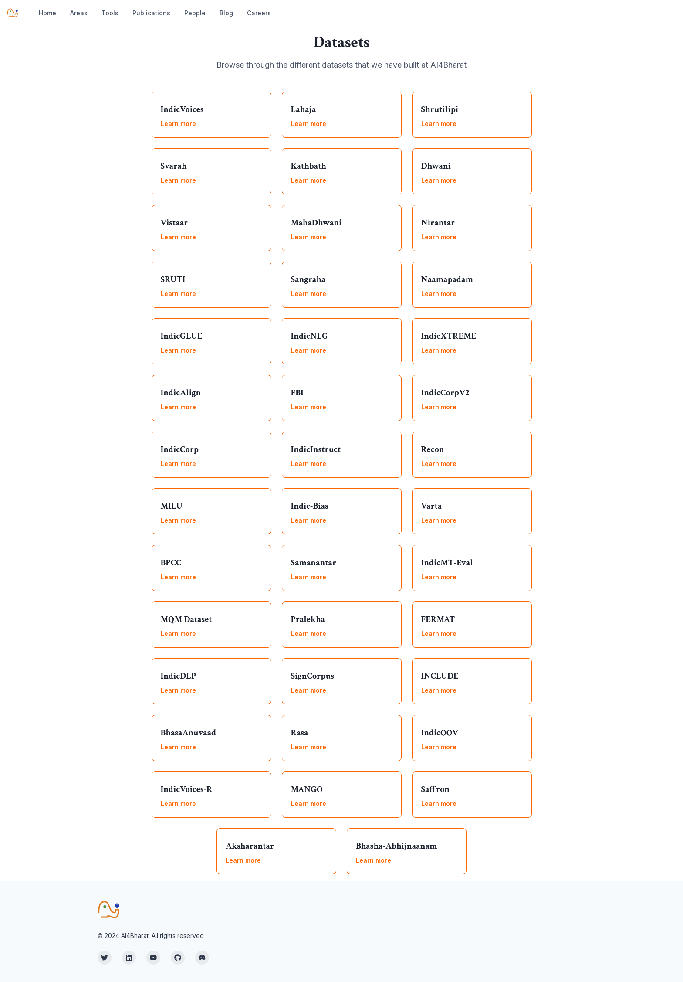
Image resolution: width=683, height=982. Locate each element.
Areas (79, 13)
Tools (109, 13)
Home (47, 13)
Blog (226, 13)
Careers (259, 13)
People (195, 13)
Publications (151, 13)
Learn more (178, 123)
